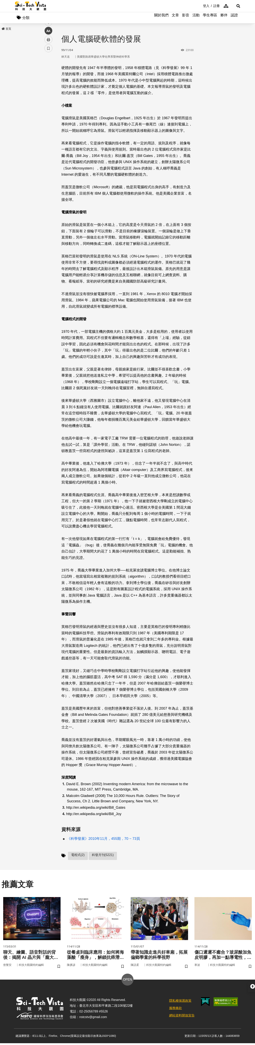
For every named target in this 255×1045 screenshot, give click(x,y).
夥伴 (224, 18)
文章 (175, 18)
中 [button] (48, 102)
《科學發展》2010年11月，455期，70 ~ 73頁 (103, 839)
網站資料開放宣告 (182, 1017)
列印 (48, 111)
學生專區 (210, 18)
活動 (196, 18)
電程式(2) (78, 855)
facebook (48, 76)
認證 (234, 18)
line (47, 94)
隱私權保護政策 (180, 1002)
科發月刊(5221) (103, 855)
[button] (235, 6)
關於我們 (161, 18)
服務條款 (175, 1009)
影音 (185, 18)
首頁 (6, 29)
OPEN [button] (127, 981)
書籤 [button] (48, 120)
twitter (48, 85)
